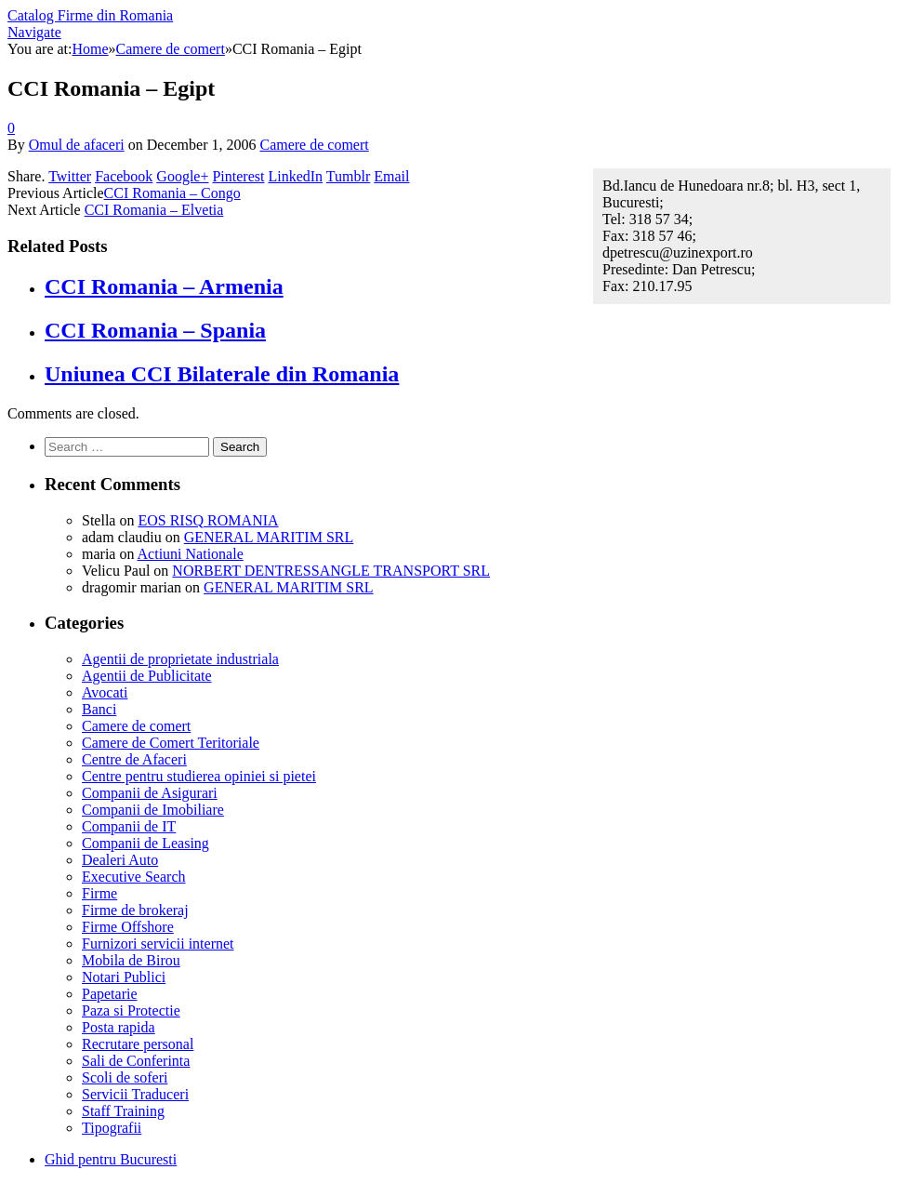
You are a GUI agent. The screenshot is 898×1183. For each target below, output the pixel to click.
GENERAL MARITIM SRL (269, 537)
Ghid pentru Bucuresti (111, 1159)
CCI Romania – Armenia (164, 286)
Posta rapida (118, 1027)
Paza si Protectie (131, 1010)
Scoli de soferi (124, 1077)
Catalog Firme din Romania (90, 15)
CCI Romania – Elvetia (154, 210)
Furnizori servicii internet (158, 943)
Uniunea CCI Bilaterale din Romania (222, 374)
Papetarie (110, 994)
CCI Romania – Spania (155, 330)
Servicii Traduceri (135, 1094)
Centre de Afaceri (134, 759)
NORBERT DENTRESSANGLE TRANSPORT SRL (331, 570)
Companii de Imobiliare (153, 809)
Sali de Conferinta (136, 1061)
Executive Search (134, 876)
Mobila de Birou (131, 960)
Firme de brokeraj (135, 910)
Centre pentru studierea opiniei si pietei (199, 776)
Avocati (104, 692)
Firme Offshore (128, 927)
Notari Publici (123, 977)
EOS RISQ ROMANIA (208, 520)
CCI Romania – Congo (172, 193)
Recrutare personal (137, 1044)
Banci (99, 709)
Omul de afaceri (77, 145)
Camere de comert (313, 145)
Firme (99, 893)
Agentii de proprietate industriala (180, 659)
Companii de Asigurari (150, 793)
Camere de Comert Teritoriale (170, 743)
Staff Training (123, 1111)
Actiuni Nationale (191, 554)
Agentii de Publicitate (147, 676)
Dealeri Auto (120, 860)
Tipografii (111, 1128)
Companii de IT (129, 826)
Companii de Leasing (145, 843)
